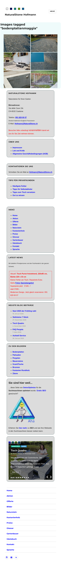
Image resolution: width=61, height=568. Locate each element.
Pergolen (16, 358)
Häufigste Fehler (19, 186)
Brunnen (16, 367)
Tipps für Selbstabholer (22, 189)
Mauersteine (18, 361)
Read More (15, 472)
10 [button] (28, 477)
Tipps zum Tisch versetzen (24, 192)
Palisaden (17, 355)
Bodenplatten (18, 352)
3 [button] (15, 477)
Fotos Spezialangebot (24, 283)
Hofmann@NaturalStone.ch (26, 124)
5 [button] (18, 477)
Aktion (15, 218)
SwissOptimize (29, 387)
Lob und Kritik (19, 151)
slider (30, 446)
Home (15, 215)
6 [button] (20, 477)
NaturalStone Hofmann (20, 14)
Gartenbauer (18, 240)
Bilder (15, 225)
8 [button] (24, 477)
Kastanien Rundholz (21, 370)
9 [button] (26, 477)
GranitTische (18, 364)
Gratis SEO (41, 391)
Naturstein (17, 228)
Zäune (15, 373)
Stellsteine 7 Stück (20, 317)
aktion (14, 446)
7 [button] (22, 477)
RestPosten (22, 446)
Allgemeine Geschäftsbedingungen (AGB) (30, 154)
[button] (47, 477)
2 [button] (13, 477)
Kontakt (16, 246)
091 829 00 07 (21, 117)
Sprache (16, 249)
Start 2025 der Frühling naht (24, 311)
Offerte (15, 222)
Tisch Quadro (18, 323)
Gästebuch (17, 243)
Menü (52, 11)
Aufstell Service (19, 336)
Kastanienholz (19, 231)
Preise (15, 234)
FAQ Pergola (18, 329)
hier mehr (23, 428)
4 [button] (17, 477)
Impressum (17, 148)
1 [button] (11, 477)
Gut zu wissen (19, 195)
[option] (31, 460)
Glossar (16, 237)
